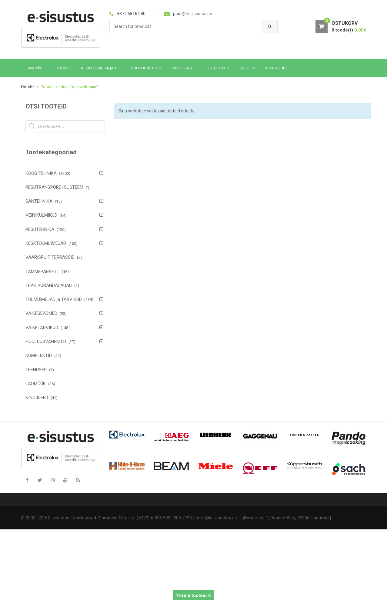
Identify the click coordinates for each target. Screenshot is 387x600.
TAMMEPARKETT (42, 271)
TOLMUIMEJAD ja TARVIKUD (53, 299)
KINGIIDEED (36, 397)
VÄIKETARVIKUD (41, 327)
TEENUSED (36, 369)
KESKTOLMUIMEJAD (45, 243)
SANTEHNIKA (38, 201)
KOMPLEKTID (38, 355)
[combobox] (186, 26)
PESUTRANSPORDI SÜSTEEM (54, 187)
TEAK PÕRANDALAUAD (48, 285)
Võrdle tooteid (193, 595)
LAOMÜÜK (35, 383)
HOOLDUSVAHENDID (45, 341)
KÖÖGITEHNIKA (41, 173)
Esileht (27, 87)
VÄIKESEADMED (41, 313)
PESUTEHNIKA (39, 229)
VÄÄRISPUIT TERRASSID (50, 257)
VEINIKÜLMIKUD (41, 215)
